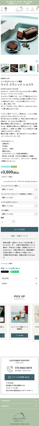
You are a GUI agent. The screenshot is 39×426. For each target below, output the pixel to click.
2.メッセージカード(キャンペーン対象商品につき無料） (17, 194)
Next (36, 35)
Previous (3, 35)
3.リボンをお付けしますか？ (10, 202)
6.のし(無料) (5, 210)
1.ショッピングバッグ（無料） (10, 186)
